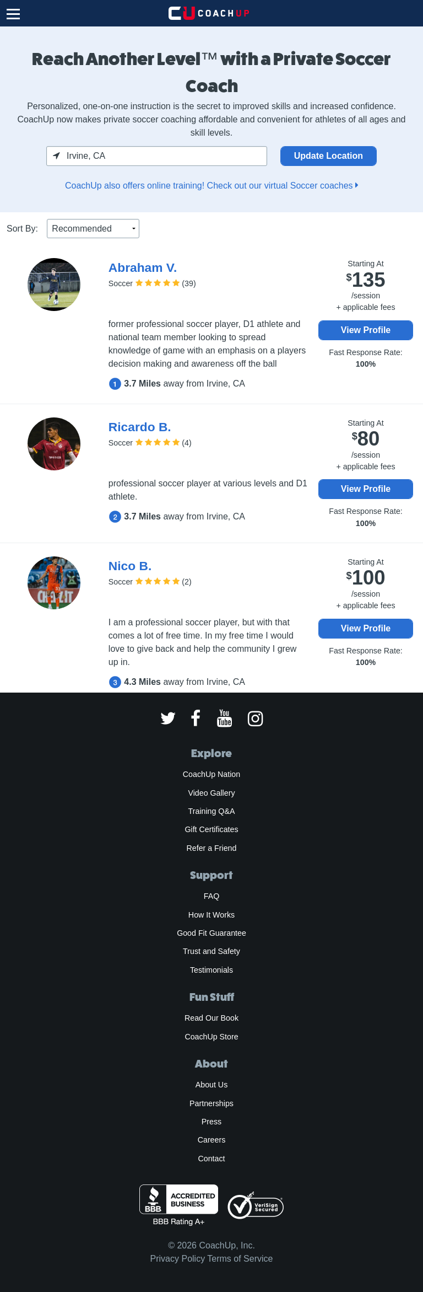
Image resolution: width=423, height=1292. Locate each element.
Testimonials (211, 970)
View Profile (366, 330)
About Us (212, 1084)
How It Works (211, 914)
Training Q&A (211, 811)
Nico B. (130, 566)
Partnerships (211, 1103)
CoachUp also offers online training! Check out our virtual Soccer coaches (211, 185)
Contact (211, 1158)
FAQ (211, 896)
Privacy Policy (177, 1258)
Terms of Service (240, 1258)
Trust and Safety (211, 951)
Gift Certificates (211, 829)
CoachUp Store (211, 1036)
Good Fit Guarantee (211, 933)
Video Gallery (211, 793)
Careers (212, 1139)
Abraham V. (143, 267)
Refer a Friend (212, 848)
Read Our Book (211, 1018)
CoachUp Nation (211, 774)
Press (211, 1121)
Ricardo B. (140, 427)
